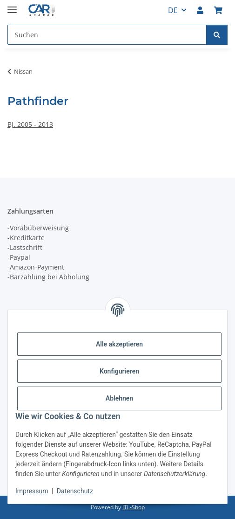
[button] (200, 10)
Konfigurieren (119, 371)
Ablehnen (119, 398)
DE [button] (173, 10)
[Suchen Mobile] (107, 35)
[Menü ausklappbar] (12, 6)
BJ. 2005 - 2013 (30, 124)
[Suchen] (217, 35)
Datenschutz (75, 491)
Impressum (31, 491)
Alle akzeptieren (119, 344)
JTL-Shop (133, 507)
